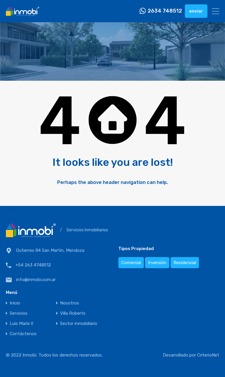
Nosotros (69, 303)
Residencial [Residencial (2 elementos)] (184, 262)
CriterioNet (208, 355)
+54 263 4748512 (33, 265)
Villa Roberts (73, 313)
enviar (196, 11)
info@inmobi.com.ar (36, 279)
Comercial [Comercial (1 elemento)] (131, 262)
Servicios (19, 313)
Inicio (15, 303)
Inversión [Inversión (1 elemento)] (157, 262)
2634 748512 (165, 11)
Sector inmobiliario (78, 323)
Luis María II (21, 323)
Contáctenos (23, 334)
